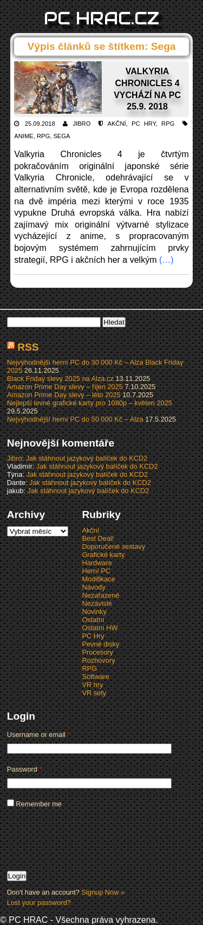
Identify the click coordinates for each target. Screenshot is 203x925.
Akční (116, 123)
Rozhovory (98, 660)
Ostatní (93, 620)
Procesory (97, 652)
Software (95, 676)
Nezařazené (100, 595)
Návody (93, 587)
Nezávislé (97, 603)
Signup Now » (103, 892)
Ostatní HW (99, 628)
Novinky (94, 611)
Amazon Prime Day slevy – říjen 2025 (65, 387)
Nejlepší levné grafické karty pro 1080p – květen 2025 (89, 403)
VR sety (94, 693)
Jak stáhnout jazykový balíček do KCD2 (87, 458)
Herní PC (96, 571)
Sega (61, 136)
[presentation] (89, 839)
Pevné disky (100, 644)
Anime (23, 136)
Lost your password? (39, 902)
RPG (167, 123)
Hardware (97, 563)
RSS (27, 347)
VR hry (92, 685)
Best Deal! (98, 538)
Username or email (38, 734)
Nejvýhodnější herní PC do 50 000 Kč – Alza (75, 419)
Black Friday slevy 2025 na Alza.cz (60, 378)
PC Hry (144, 123)
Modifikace (98, 579)
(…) (166, 259)
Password (24, 769)
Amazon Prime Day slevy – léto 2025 (64, 395)
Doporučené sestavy (113, 546)
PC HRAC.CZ (101, 18)
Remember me (34, 804)
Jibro (81, 123)
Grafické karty (103, 555)
